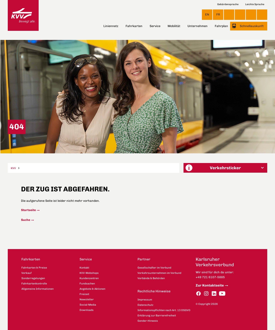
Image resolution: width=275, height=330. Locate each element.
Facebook (198, 293)
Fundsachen (87, 283)
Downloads (87, 310)
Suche (25, 220)
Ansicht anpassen (229, 14)
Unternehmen (198, 26)
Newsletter (87, 299)
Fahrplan (221, 26)
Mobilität (174, 26)
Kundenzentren (89, 278)
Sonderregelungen (33, 278)
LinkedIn (214, 293)
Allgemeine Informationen (37, 288)
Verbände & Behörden (151, 278)
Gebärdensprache (227, 4)
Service (155, 26)
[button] (225, 168)
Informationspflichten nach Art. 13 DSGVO (164, 310)
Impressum (145, 299)
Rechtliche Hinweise (154, 291)
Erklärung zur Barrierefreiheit (157, 315)
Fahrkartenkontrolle (34, 283)
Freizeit (84, 294)
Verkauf (26, 273)
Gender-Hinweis (148, 320)
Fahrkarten (134, 26)
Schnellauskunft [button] (251, 26)
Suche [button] (262, 14)
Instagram (206, 293)
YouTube (222, 293)
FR (218, 14)
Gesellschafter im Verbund (154, 267)
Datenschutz (145, 305)
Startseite (28, 210)
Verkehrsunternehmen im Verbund (159, 273)
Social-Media (88, 304)
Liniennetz (110, 26)
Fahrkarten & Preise (34, 267)
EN (207, 14)
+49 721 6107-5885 (210, 277)
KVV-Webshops (251, 14)
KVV (13, 168)
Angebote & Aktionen (92, 288)
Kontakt (240, 14)
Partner (144, 259)
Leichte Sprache (254, 4)
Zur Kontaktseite (210, 285)
